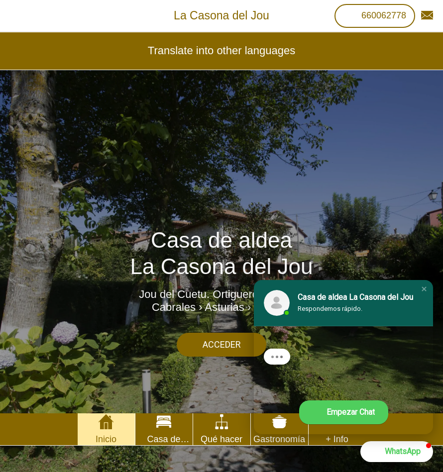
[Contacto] (427, 16)
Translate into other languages (221, 50)
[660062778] (374, 16)
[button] (424, 289)
